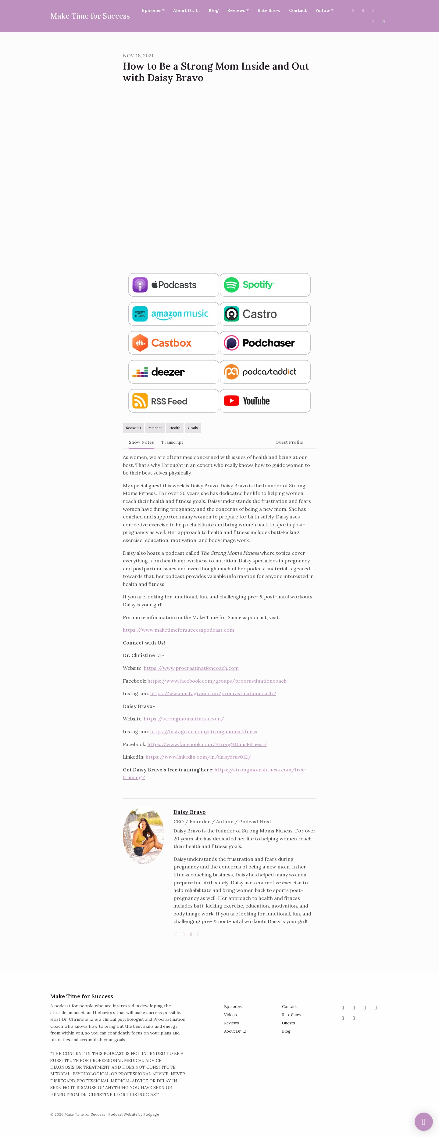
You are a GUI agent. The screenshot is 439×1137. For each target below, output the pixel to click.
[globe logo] (176, 934)
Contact (298, 10)
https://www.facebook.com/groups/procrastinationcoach (217, 681)
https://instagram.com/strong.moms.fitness (203, 731)
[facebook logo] (191, 934)
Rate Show (268, 10)
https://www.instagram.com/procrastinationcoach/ (213, 693)
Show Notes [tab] (141, 442)
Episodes (151, 10)
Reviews (236, 10)
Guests (288, 1023)
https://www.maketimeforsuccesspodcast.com (178, 630)
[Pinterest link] (384, 10)
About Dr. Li (186, 10)
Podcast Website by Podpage (133, 1114)
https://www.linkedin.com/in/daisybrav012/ (198, 757)
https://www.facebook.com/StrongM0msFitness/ (207, 744)
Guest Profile (289, 442)
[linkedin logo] (198, 934)
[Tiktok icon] (354, 1018)
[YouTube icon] (376, 1007)
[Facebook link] (353, 10)
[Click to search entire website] (384, 21)
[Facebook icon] (365, 1007)
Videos (230, 1014)
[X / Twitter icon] (354, 1007)
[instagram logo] (184, 934)
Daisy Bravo (189, 811)
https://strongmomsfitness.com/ (184, 719)
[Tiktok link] (373, 21)
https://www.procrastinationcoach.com (191, 668)
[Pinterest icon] (343, 1018)
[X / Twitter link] (343, 10)
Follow (322, 10)
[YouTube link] (373, 10)
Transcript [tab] (172, 442)
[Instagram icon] (343, 1007)
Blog (214, 10)
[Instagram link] (363, 10)
